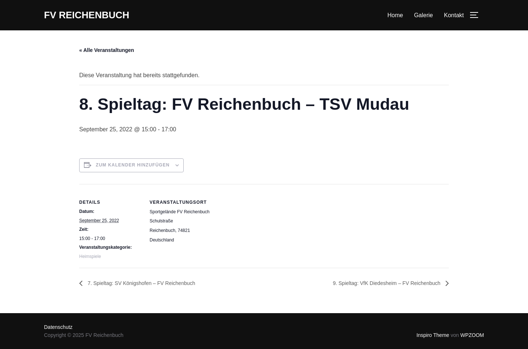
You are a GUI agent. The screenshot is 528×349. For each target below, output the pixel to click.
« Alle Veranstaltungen (106, 50)
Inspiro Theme (433, 335)
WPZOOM (472, 335)
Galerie (423, 15)
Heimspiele (90, 256)
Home (395, 15)
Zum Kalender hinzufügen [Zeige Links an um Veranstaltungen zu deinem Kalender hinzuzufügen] (132, 165)
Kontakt (454, 15)
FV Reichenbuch (86, 15)
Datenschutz (58, 327)
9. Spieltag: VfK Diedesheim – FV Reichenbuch (387, 283)
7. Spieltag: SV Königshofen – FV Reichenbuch (140, 283)
